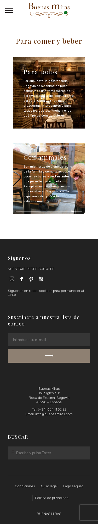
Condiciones (25, 486)
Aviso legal (49, 486)
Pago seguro (73, 486)
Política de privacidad (51, 498)
